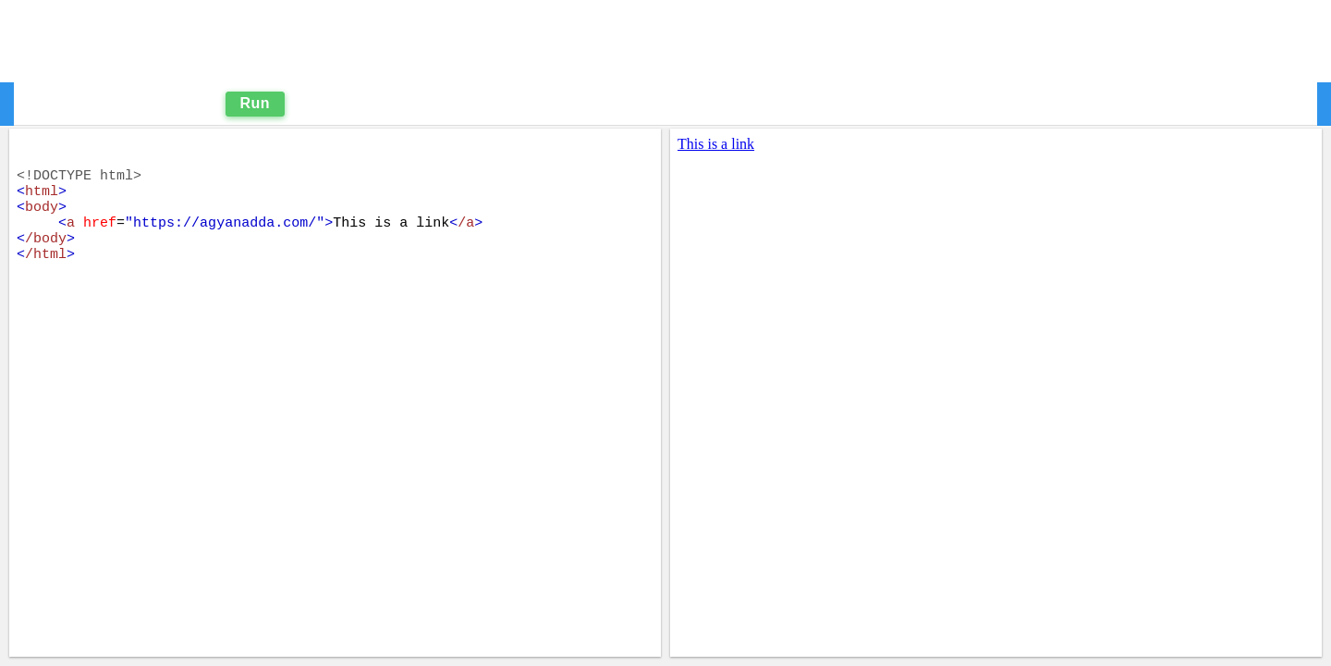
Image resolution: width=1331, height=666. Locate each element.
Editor (69, 103)
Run (255, 103)
